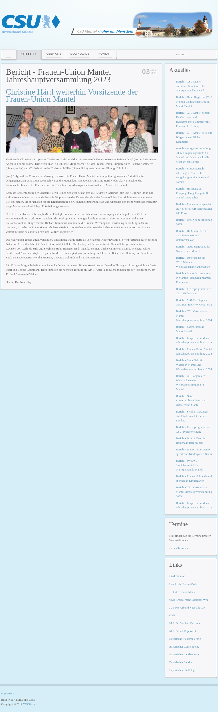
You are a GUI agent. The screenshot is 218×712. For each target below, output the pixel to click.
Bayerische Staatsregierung (185, 638)
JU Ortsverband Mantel (182, 592)
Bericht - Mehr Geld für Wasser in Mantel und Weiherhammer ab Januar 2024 (194, 365)
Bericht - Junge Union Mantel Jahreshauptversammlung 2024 (194, 340)
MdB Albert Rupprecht (182, 631)
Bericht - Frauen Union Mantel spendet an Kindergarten (194, 478)
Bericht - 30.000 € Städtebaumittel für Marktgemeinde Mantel (189, 465)
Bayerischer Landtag (181, 662)
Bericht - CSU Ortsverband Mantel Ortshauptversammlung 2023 (194, 492)
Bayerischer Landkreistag (184, 654)
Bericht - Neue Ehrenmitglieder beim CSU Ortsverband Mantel (192, 400)
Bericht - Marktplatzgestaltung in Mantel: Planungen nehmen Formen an (194, 278)
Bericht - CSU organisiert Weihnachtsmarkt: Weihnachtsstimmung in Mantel (191, 382)
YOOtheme (29, 704)
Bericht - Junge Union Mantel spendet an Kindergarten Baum (194, 452)
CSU (172, 615)
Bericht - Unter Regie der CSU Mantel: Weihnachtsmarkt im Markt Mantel (194, 101)
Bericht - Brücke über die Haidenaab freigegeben (190, 440)
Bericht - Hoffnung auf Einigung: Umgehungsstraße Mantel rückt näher (192, 193)
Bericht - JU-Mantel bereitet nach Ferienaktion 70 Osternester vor (192, 235)
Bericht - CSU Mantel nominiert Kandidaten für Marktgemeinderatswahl (190, 86)
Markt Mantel (177, 576)
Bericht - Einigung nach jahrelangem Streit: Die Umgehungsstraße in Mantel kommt (192, 175)
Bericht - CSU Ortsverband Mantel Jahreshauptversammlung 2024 (194, 316)
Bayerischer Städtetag (182, 670)
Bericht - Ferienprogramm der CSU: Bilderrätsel (193, 291)
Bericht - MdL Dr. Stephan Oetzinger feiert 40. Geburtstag (194, 302)
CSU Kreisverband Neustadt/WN (188, 599)
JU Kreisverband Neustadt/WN (187, 607)
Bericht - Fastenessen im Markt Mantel (190, 329)
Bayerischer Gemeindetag (184, 646)
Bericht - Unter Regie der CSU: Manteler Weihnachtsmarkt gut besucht (193, 262)
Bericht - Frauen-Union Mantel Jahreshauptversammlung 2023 (58, 75)
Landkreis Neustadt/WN (183, 584)
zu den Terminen (179, 548)
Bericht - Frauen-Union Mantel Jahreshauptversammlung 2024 (194, 351)
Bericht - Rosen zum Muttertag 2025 (194, 222)
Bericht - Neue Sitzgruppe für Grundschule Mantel (193, 249)
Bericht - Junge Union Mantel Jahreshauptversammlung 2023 (194, 505)
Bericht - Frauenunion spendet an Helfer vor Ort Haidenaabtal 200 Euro (194, 208)
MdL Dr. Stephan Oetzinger (185, 623)
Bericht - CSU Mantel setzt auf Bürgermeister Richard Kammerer (194, 137)
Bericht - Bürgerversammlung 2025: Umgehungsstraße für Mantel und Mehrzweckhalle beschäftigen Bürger (193, 155)
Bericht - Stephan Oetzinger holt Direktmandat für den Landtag (192, 416)
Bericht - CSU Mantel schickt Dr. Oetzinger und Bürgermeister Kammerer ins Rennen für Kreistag (193, 119)
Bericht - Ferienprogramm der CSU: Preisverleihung (193, 429)
